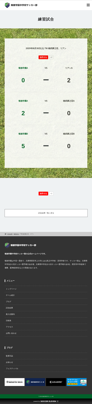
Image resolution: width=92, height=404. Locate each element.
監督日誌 (9, 356)
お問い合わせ (11, 333)
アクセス (9, 327)
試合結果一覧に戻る (46, 213)
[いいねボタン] (43, 57)
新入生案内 (10, 314)
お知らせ (9, 362)
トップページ (11, 289)
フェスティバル (12, 368)
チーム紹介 (10, 295)
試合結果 (9, 308)
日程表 (8, 321)
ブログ (8, 302)
